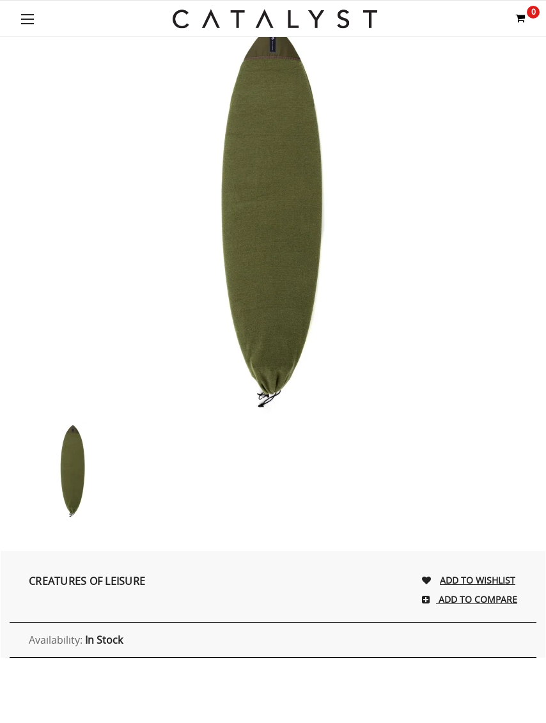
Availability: (76, 640)
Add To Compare (476, 599)
